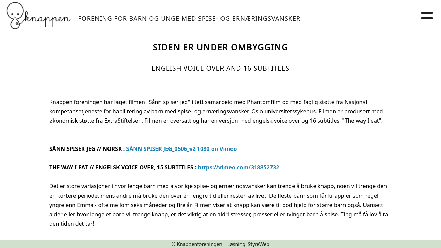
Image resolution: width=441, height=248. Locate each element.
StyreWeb (258, 244)
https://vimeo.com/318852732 (238, 167)
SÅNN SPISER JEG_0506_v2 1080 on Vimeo (181, 149)
